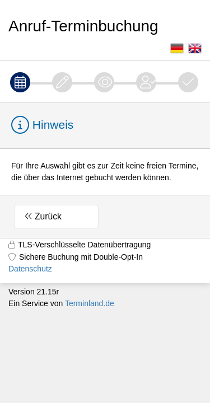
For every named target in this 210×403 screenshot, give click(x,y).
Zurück (48, 216)
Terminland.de (89, 303)
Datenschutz (30, 268)
